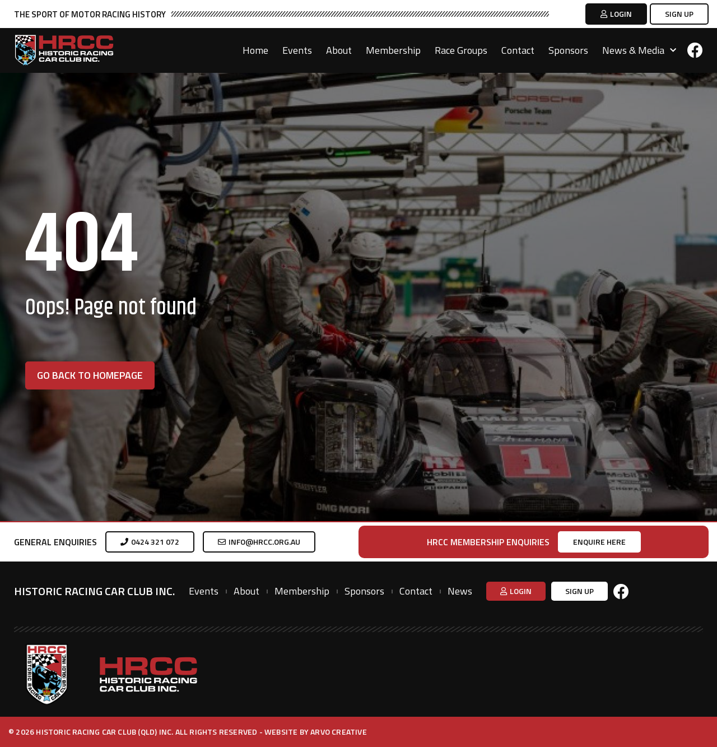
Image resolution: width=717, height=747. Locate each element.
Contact (517, 50)
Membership (393, 50)
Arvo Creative (338, 731)
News (460, 591)
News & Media (639, 50)
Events (297, 50)
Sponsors (568, 50)
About (339, 50)
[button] (616, 14)
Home (255, 50)
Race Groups (461, 50)
